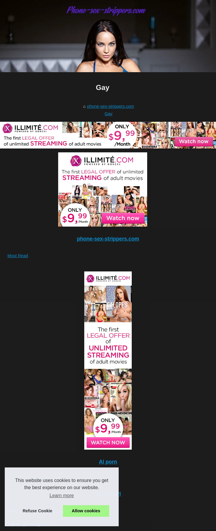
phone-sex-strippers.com (110, 106)
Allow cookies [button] (86, 510)
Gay (108, 113)
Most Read (17, 255)
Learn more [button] (62, 495)
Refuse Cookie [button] (37, 510)
